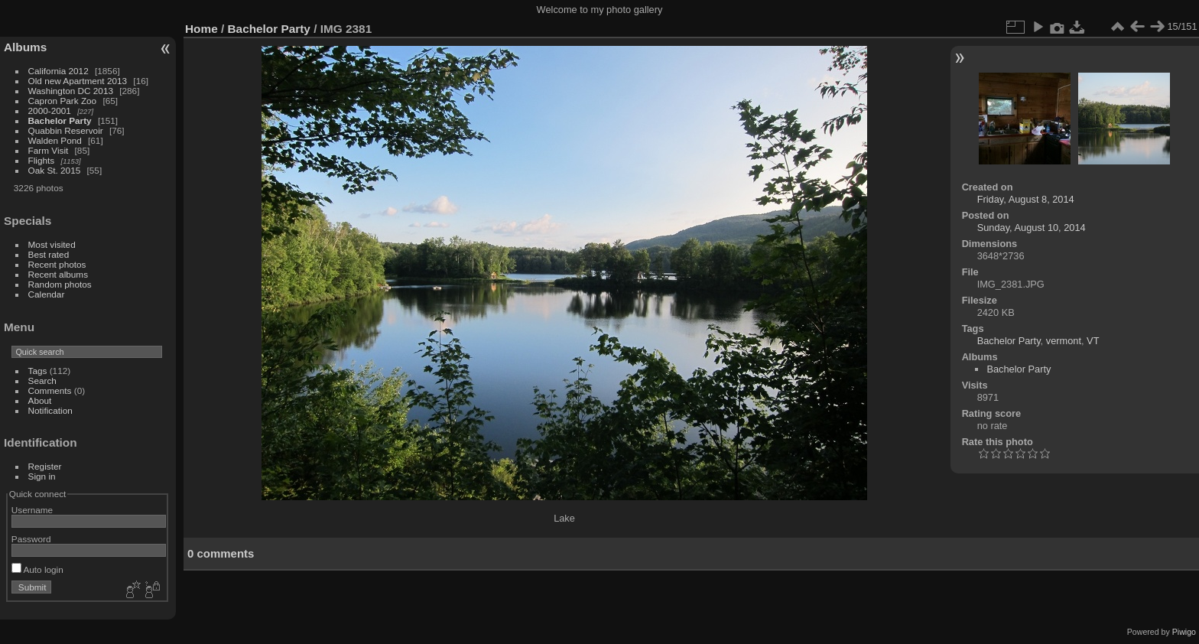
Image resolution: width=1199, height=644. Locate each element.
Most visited (52, 244)
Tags (37, 371)
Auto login (37, 569)
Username (32, 510)
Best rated (49, 254)
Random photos (60, 284)
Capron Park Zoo (62, 101)
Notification (50, 410)
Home (201, 28)
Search (42, 380)
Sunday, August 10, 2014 (1031, 227)
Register (45, 466)
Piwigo (1184, 631)
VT (1093, 340)
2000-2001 (49, 110)
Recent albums (58, 274)
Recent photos (57, 264)
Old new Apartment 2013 (78, 81)
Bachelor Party (60, 120)
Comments (50, 390)
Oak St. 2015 (54, 170)
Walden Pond (55, 140)
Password (31, 539)
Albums (25, 47)
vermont (1063, 340)
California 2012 (58, 71)
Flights (41, 160)
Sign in (42, 476)
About (40, 400)
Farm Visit (48, 150)
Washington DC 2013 (70, 91)
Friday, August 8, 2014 (1025, 199)
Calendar (46, 294)
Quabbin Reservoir (65, 130)
